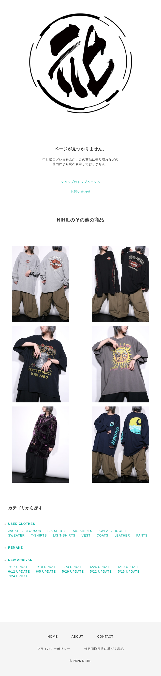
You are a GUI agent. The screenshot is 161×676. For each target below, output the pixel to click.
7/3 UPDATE (74, 567)
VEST (86, 535)
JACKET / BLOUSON (24, 531)
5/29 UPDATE (73, 571)
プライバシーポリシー (53, 649)
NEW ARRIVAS (20, 560)
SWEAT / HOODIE (112, 531)
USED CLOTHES (21, 524)
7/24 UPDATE (19, 576)
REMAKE (15, 547)
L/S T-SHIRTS (64, 535)
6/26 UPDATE (101, 567)
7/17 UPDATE (19, 567)
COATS (102, 535)
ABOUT (77, 636)
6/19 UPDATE (129, 567)
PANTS (142, 535)
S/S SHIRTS (82, 531)
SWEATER (16, 535)
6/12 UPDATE (19, 571)
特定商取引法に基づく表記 (104, 649)
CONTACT (105, 636)
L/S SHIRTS (57, 531)
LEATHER (122, 535)
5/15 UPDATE (129, 571)
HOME (53, 636)
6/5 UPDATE (46, 571)
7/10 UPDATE (47, 567)
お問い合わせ (81, 191)
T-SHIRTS (39, 535)
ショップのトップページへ (80, 182)
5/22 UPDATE (101, 571)
